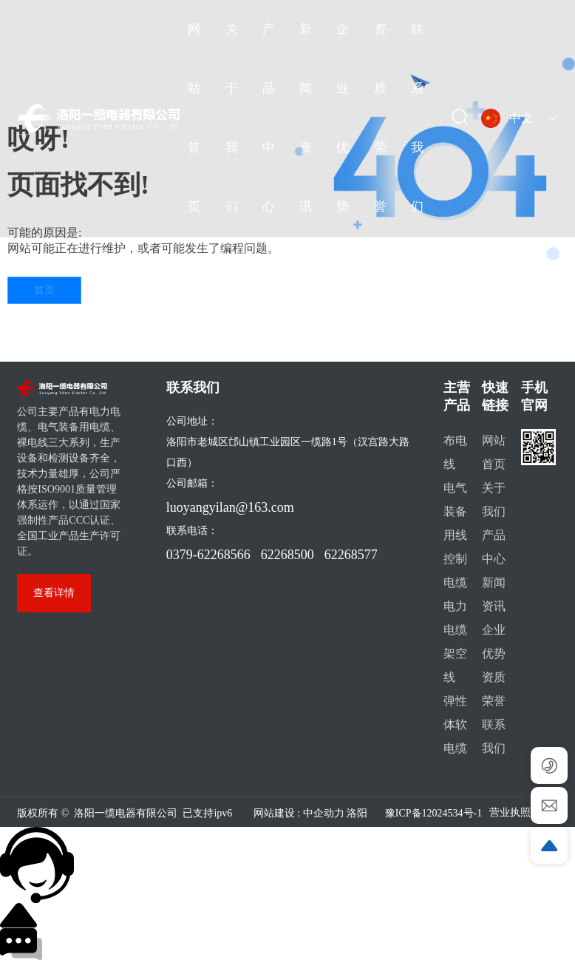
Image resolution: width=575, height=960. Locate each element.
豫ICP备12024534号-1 (433, 813)
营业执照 (510, 812)
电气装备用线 (455, 511)
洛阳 (357, 813)
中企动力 (323, 813)
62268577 (351, 554)
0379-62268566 (208, 554)
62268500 (287, 554)
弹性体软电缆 (455, 724)
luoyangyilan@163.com (230, 507)
